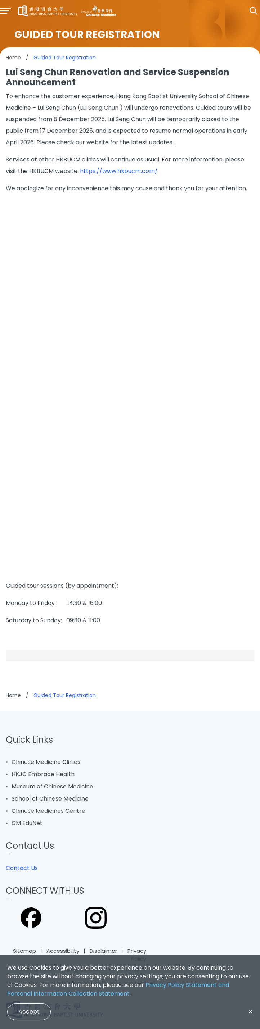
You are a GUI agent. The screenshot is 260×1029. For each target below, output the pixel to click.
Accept (29, 1011)
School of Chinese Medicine (50, 798)
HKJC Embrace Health (43, 774)
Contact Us (22, 868)
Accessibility (62, 951)
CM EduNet (27, 823)
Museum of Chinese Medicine (52, 786)
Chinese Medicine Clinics (46, 762)
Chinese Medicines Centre (48, 811)
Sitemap (24, 951)
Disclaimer (103, 951)
